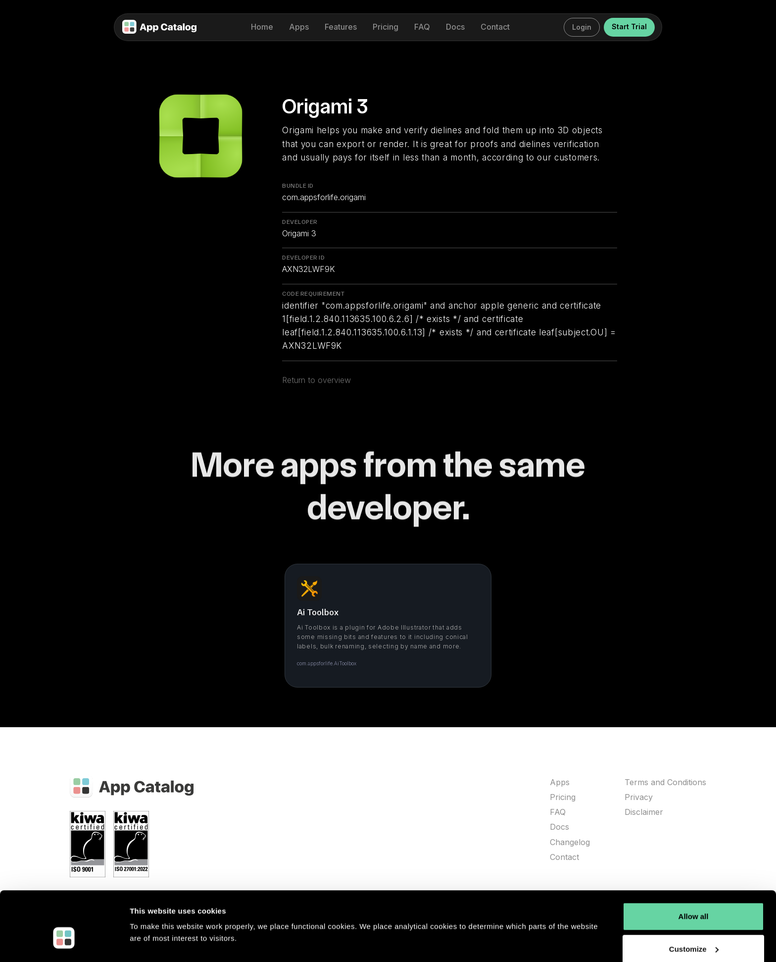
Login (581, 27)
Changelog (570, 842)
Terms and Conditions (665, 782)
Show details (153, 942)
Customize (694, 925)
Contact (564, 857)
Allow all (694, 893)
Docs (559, 827)
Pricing (563, 797)
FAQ (558, 812)
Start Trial (629, 26)
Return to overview (316, 386)
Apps (560, 782)
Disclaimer (644, 812)
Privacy (639, 797)
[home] (159, 27)
